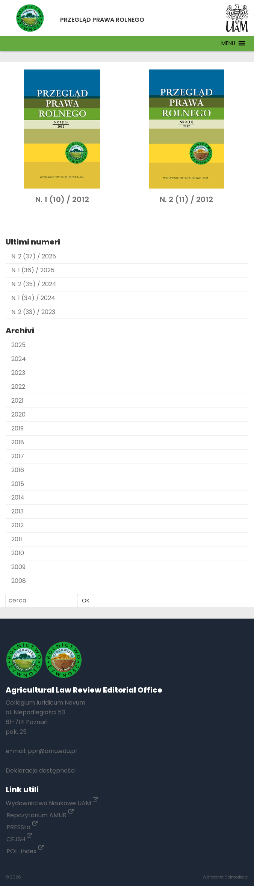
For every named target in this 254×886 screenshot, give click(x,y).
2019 (17, 428)
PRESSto (22, 827)
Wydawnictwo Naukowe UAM (52, 803)
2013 (17, 511)
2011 (16, 539)
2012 (17, 525)
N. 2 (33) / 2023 (33, 312)
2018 (17, 442)
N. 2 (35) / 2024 (33, 284)
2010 (17, 553)
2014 (17, 497)
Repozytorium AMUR (40, 815)
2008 (18, 581)
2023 (18, 372)
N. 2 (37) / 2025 (33, 256)
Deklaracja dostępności (41, 770)
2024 (18, 359)
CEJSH (19, 839)
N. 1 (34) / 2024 (33, 298)
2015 (17, 484)
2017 (17, 456)
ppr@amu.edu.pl (52, 751)
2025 (18, 345)
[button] (228, 43)
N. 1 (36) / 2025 (32, 270)
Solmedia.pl (236, 877)
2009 (18, 567)
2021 (17, 400)
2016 (17, 470)
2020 (18, 414)
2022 (18, 386)
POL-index (25, 851)
